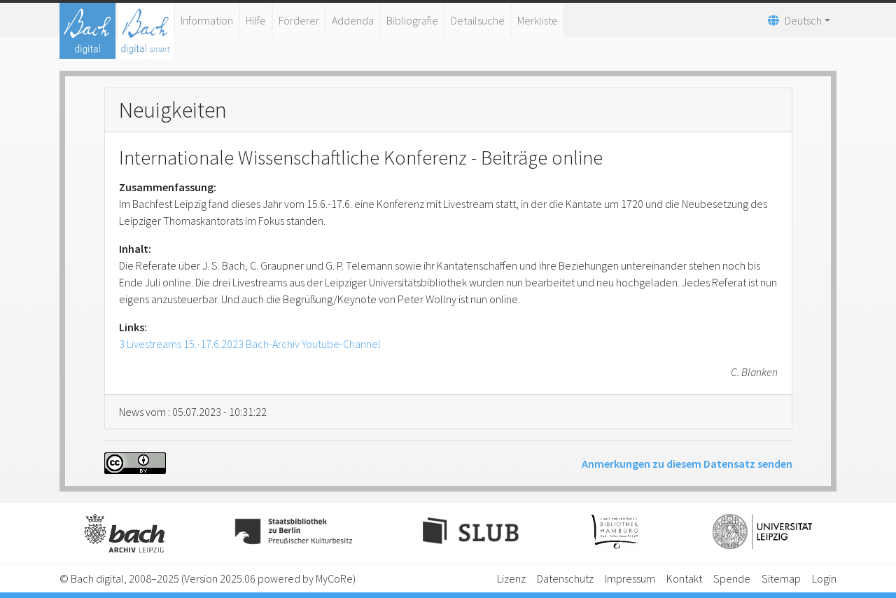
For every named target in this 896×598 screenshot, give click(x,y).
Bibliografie (412, 20)
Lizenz (511, 578)
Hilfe (256, 20)
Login (824, 578)
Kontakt (684, 578)
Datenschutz (565, 578)
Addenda (353, 20)
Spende (731, 578)
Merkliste (537, 20)
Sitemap (781, 578)
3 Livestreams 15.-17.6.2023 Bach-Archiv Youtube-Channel (250, 344)
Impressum (630, 578)
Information (207, 20)
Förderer (299, 20)
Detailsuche (478, 20)
